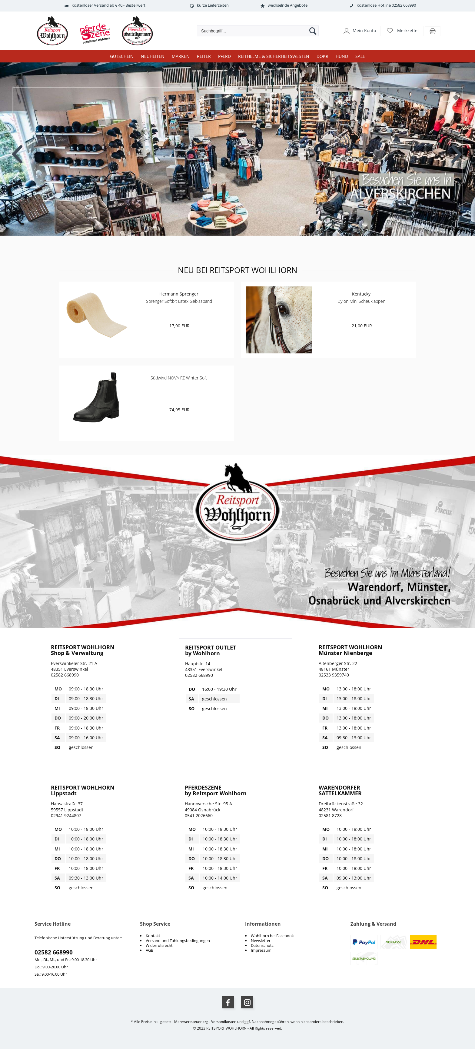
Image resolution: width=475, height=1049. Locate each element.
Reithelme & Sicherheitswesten (273, 56)
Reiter (204, 56)
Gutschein (122, 56)
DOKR (322, 56)
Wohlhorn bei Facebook (272, 935)
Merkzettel (408, 30)
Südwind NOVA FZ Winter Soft (179, 378)
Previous (18, 149)
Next (457, 149)
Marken (181, 56)
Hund (342, 56)
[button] (360, 30)
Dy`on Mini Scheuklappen (361, 301)
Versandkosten (223, 1021)
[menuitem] (290, 935)
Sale (360, 56)
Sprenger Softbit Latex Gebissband (179, 301)
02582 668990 (54, 952)
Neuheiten (152, 56)
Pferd (224, 56)
